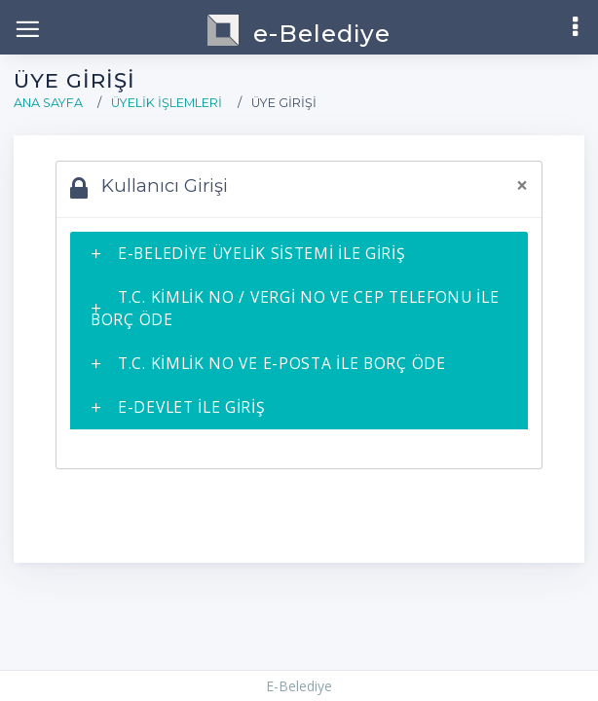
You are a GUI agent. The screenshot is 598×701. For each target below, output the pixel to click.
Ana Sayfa (48, 102)
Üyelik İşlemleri (166, 102)
